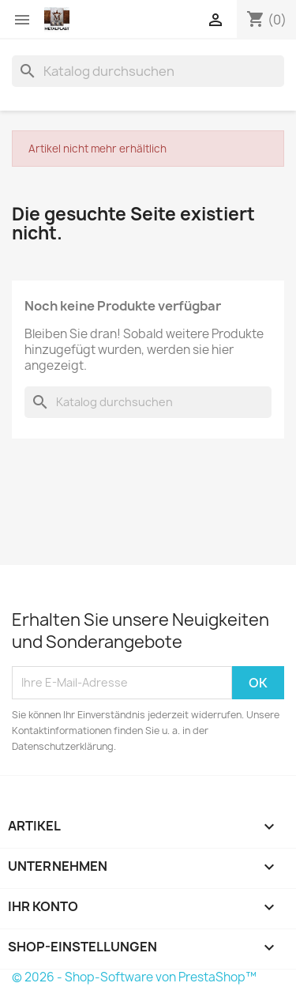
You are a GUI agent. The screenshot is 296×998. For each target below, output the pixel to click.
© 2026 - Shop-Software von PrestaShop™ (134, 977)
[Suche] (148, 71)
